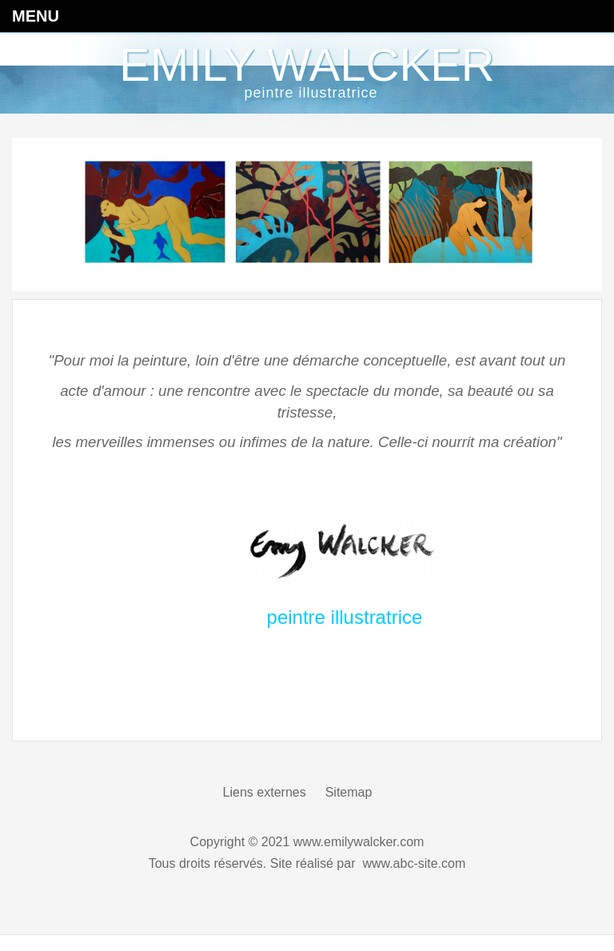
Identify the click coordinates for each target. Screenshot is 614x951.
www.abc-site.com (413, 863)
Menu (35, 16)
